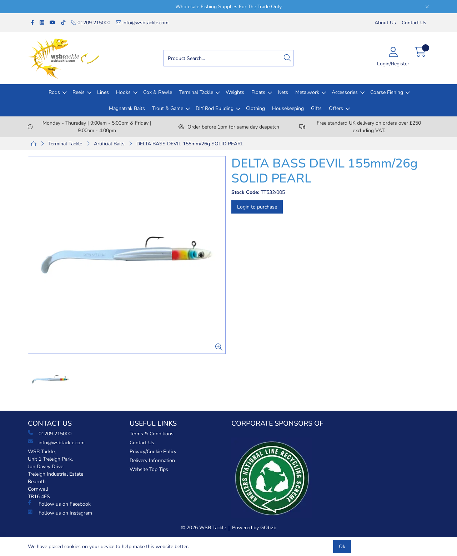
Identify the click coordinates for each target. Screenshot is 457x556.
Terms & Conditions (152, 433)
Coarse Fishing (386, 92)
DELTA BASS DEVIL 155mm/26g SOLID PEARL (189, 143)
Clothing (255, 108)
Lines (103, 92)
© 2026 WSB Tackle (203, 527)
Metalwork (307, 92)
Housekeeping (288, 108)
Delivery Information (152, 460)
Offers (336, 108)
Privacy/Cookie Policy (153, 451)
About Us (385, 22)
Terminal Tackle (196, 92)
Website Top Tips (149, 469)
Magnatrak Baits (127, 108)
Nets (283, 92)
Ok (342, 546)
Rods (54, 92)
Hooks (123, 92)
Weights (235, 92)
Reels (78, 92)
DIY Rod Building (214, 108)
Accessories (345, 92)
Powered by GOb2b (254, 527)
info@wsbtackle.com (142, 22)
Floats (258, 92)
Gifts (316, 108)
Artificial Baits (109, 143)
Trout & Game (167, 108)
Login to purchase (257, 207)
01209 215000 (90, 22)
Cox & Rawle (157, 92)
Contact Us (414, 22)
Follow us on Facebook (59, 503)
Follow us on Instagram (60, 512)
